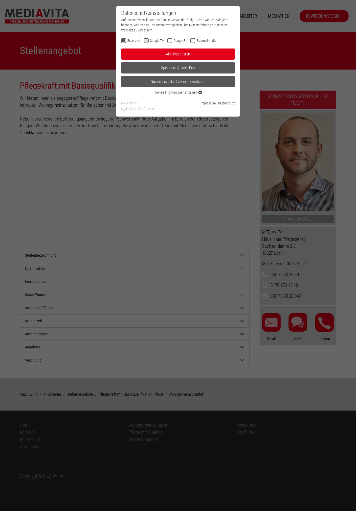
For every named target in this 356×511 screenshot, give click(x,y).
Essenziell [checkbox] (133, 41)
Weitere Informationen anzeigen (178, 92)
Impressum (208, 103)
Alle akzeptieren (178, 54)
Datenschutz (226, 103)
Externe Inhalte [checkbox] (206, 41)
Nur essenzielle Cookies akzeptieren (178, 81)
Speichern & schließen (178, 67)
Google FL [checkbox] (180, 41)
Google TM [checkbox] (157, 41)
